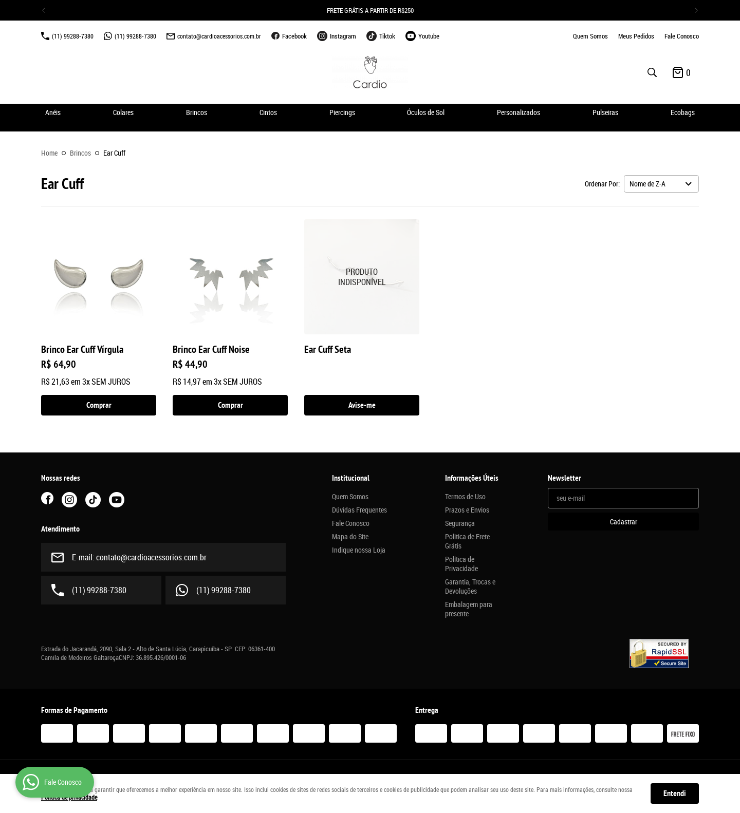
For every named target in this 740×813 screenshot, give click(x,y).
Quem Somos (590, 36)
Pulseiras (605, 112)
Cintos (268, 112)
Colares (123, 112)
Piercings (342, 112)
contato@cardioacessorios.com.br (219, 36)
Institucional (350, 478)
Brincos (196, 112)
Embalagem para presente (468, 609)
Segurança (460, 523)
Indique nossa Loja (358, 550)
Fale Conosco (681, 36)
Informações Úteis (471, 478)
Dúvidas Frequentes (359, 510)
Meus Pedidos (636, 36)
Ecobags (683, 112)
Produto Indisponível (361, 276)
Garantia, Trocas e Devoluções (470, 586)
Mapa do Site (350, 536)
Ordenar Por (601, 183)
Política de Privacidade (461, 564)
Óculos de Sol (426, 112)
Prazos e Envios (467, 510)
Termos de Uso (465, 496)
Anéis (53, 112)
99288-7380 (73, 36)
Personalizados (518, 112)
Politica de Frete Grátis (467, 541)
